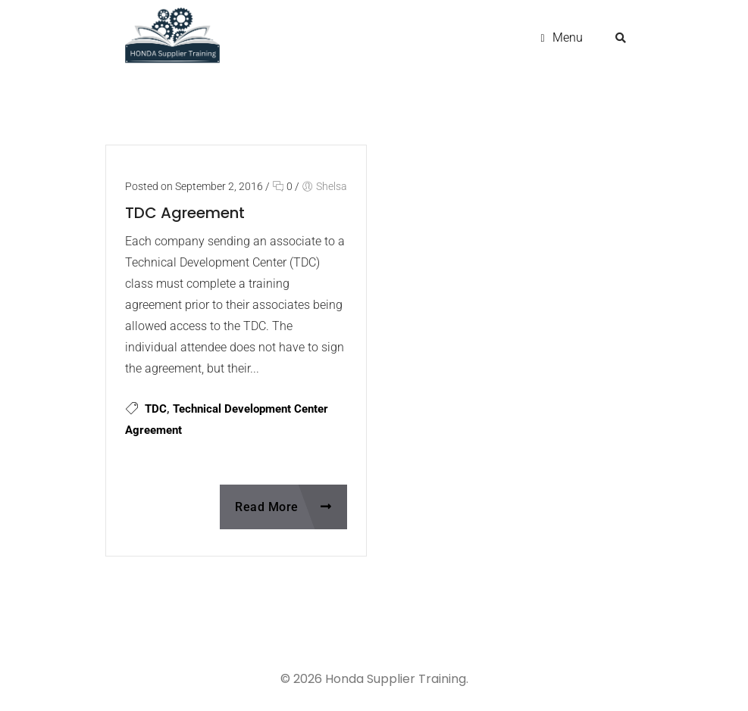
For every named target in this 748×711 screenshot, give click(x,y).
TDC (156, 409)
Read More (283, 507)
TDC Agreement (185, 212)
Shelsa (331, 186)
